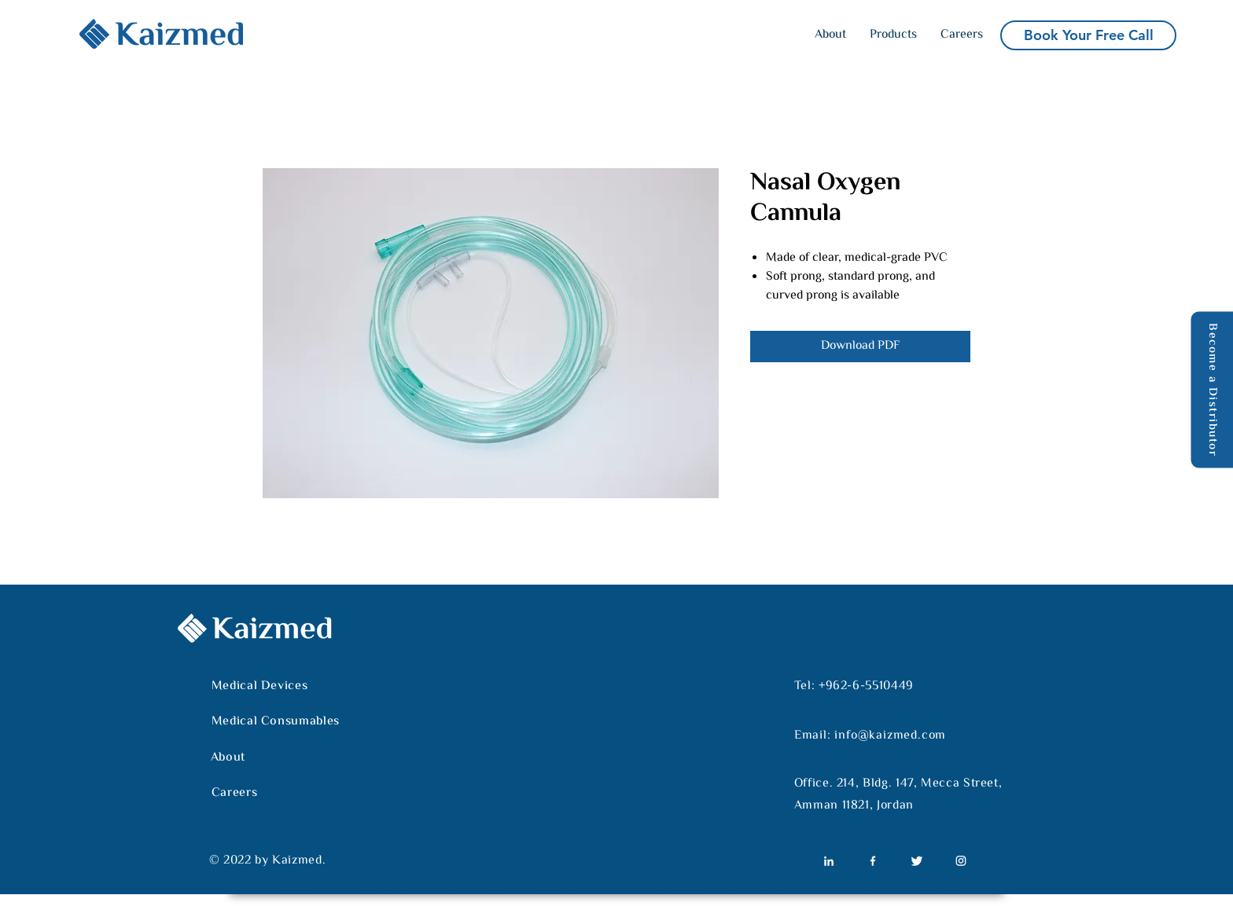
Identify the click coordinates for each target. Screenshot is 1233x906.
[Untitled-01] (828, 860)
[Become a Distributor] (1212, 389)
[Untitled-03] (916, 860)
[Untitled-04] (960, 860)
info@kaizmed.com (890, 736)
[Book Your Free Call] (1088, 35)
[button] (893, 35)
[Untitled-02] (872, 860)
